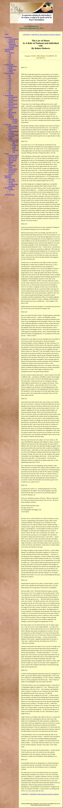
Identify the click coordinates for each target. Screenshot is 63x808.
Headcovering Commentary (12, 169)
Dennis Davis (12, 66)
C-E (9, 56)
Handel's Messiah (11, 116)
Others (10, 71)
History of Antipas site (12, 43)
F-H (9, 58)
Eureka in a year (15, 145)
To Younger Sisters (12, 166)
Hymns (10, 182)
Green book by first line (13, 104)
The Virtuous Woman (12, 161)
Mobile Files (8, 188)
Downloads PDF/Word (8, 176)
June (9, 83)
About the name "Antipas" (13, 46)
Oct (9, 90)
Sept (9, 88)
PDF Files (11, 179)
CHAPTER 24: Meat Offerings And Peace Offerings (45, 34)
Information (8, 37)
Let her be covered (11, 173)
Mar (9, 78)
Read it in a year (13, 140)
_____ (6, 196)
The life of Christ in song (15, 121)
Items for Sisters (13, 155)
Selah (10, 164)
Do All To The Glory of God (12, 157)
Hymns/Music (9, 95)
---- (9, 191)
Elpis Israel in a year (15, 150)
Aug (9, 87)
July (9, 85)
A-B (9, 54)
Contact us (11, 40)
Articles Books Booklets (9, 50)
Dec (9, 93)
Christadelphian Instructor (13, 135)
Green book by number (13, 108)
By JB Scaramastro (12, 69)
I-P (9, 59)
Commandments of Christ (13, 132)
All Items (11, 52)
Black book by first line (12, 98)
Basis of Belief (13, 126)
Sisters (10, 138)
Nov (9, 92)
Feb (9, 76)
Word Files (11, 181)
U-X (9, 63)
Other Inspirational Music (12, 112)
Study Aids (8, 124)
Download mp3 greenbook (13, 185)
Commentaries (9, 64)
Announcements (13, 39)
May (9, 81)
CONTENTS (26, 34)
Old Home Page (9, 194)
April (10, 80)
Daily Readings (9, 73)
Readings (11, 189)
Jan (9, 75)
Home (6, 34)
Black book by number (12, 101)
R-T (9, 61)
